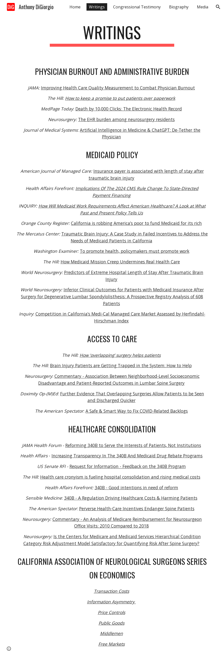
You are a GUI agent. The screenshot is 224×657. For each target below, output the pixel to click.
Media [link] (202, 7)
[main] (112, 35)
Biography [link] (179, 7)
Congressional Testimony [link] (137, 7)
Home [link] (75, 7)
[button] (218, 7)
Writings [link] (97, 7)
